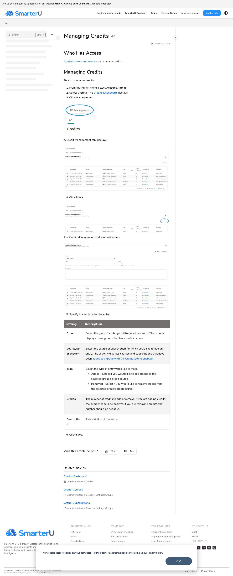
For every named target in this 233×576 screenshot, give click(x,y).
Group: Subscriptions (77, 503)
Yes (110, 451)
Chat (194, 532)
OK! (178, 561)
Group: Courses (73, 490)
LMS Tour (75, 532)
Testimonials (118, 541)
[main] (116, 270)
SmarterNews (77, 541)
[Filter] (52, 35)
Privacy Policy (208, 571)
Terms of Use (190, 571)
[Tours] (154, 13)
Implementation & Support (165, 536)
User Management (161, 541)
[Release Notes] (169, 13)
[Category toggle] (58, 37)
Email (195, 536)
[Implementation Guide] (109, 13)
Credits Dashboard (105, 93)
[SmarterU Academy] (136, 13)
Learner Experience (161, 532)
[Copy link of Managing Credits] (113, 36)
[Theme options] (226, 13)
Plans (73, 536)
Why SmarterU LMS (122, 532)
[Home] (6, 22)
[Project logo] (23, 13)
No (129, 451)
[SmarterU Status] (190, 13)
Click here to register (100, 3)
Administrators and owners (80, 61)
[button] (26, 34)
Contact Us (212, 13)
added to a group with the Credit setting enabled (122, 359)
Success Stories (119, 536)
